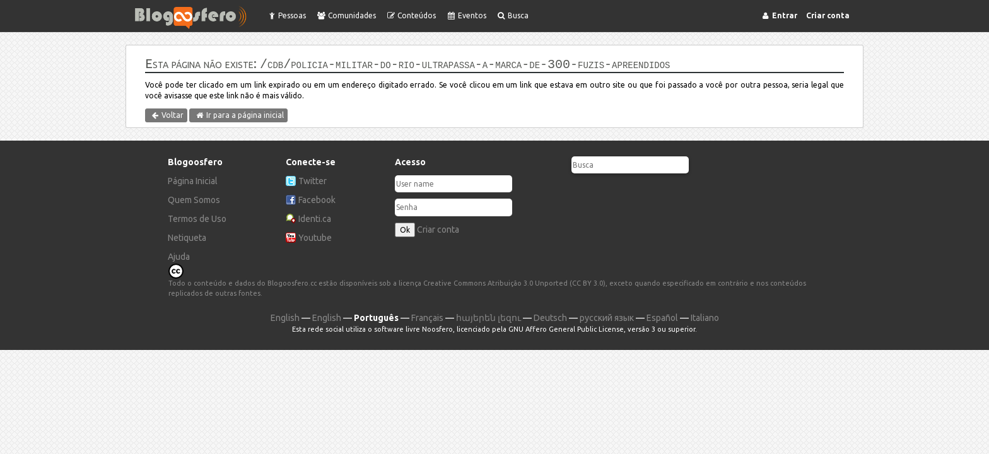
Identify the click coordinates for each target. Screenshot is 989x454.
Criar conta (438, 228)
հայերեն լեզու (488, 316)
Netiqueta (187, 236)
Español (662, 316)
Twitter (312, 180)
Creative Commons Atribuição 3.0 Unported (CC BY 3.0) (514, 282)
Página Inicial (193, 180)
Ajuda (179, 255)
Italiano (705, 316)
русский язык (607, 316)
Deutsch (550, 316)
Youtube (315, 236)
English (285, 316)
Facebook (317, 199)
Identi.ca (314, 217)
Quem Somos (194, 199)
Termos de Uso (197, 217)
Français (427, 316)
